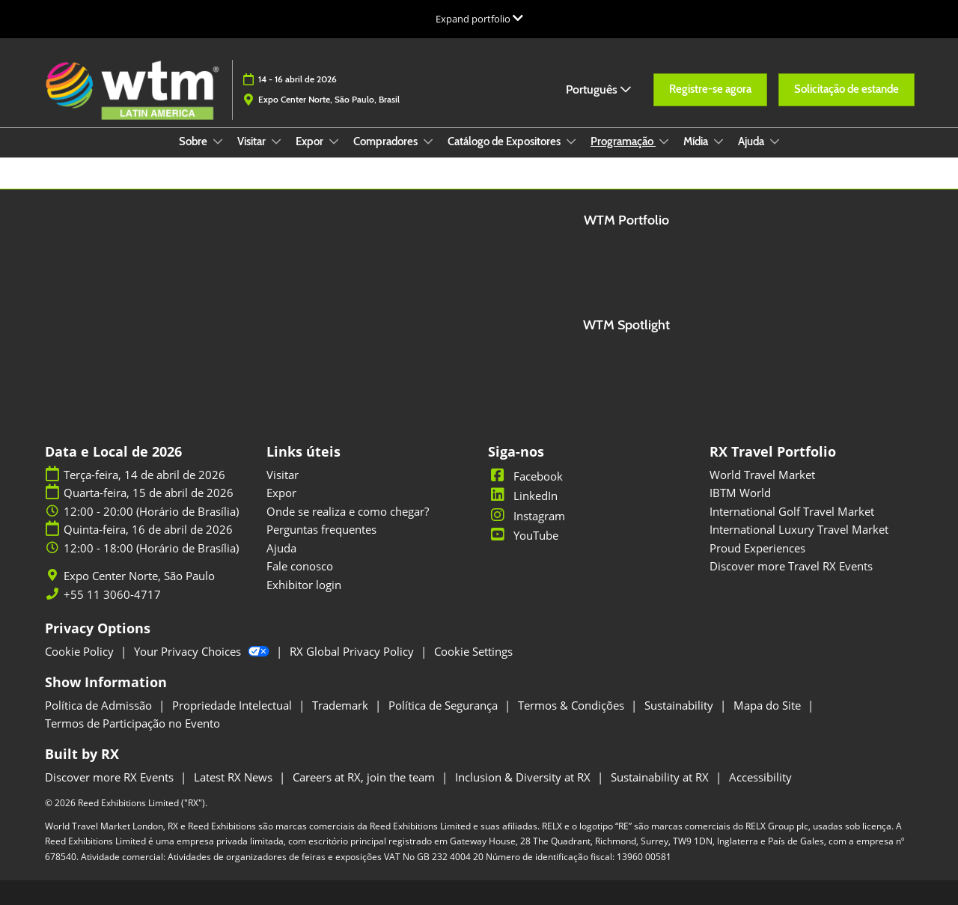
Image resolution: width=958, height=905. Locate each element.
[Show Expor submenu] (333, 141)
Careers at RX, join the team (365, 777)
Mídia (696, 141)
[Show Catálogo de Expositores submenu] (571, 141)
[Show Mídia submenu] (718, 141)
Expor (311, 141)
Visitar (252, 141)
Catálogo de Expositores (505, 141)
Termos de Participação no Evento (132, 723)
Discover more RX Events (111, 777)
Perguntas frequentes (321, 529)
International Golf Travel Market (792, 511)
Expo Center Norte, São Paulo (139, 576)
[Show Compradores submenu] (428, 141)
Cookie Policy (81, 651)
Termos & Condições (572, 705)
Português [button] (598, 89)
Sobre (194, 141)
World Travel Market (762, 474)
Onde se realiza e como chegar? (347, 511)
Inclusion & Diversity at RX (524, 777)
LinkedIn (523, 495)
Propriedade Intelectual (233, 705)
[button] (710, 89)
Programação (623, 141)
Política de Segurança (444, 705)
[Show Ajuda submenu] (774, 141)
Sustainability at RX (661, 777)
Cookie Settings (473, 651)
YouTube (523, 535)
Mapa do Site (768, 705)
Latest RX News (234, 777)
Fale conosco (299, 565)
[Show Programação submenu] (663, 141)
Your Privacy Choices (203, 651)
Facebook (525, 476)
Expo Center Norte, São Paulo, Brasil (329, 99)
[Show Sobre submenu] (217, 141)
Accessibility (760, 777)
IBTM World (740, 492)
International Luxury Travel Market (799, 529)
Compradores (386, 141)
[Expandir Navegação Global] (479, 18)
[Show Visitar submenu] (276, 141)
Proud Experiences (757, 547)
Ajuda (752, 141)
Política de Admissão (100, 705)
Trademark (341, 705)
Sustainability (680, 705)
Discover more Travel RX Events (791, 565)
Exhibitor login (303, 584)
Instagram (526, 515)
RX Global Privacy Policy (353, 651)
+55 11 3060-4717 (112, 595)
